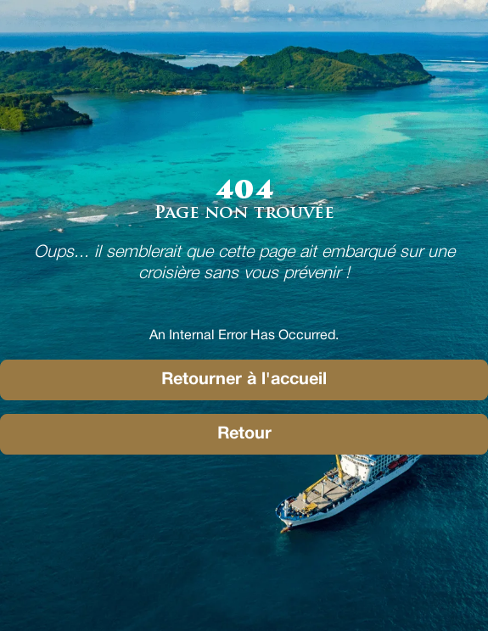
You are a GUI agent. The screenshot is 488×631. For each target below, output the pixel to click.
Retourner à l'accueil (244, 380)
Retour (244, 434)
